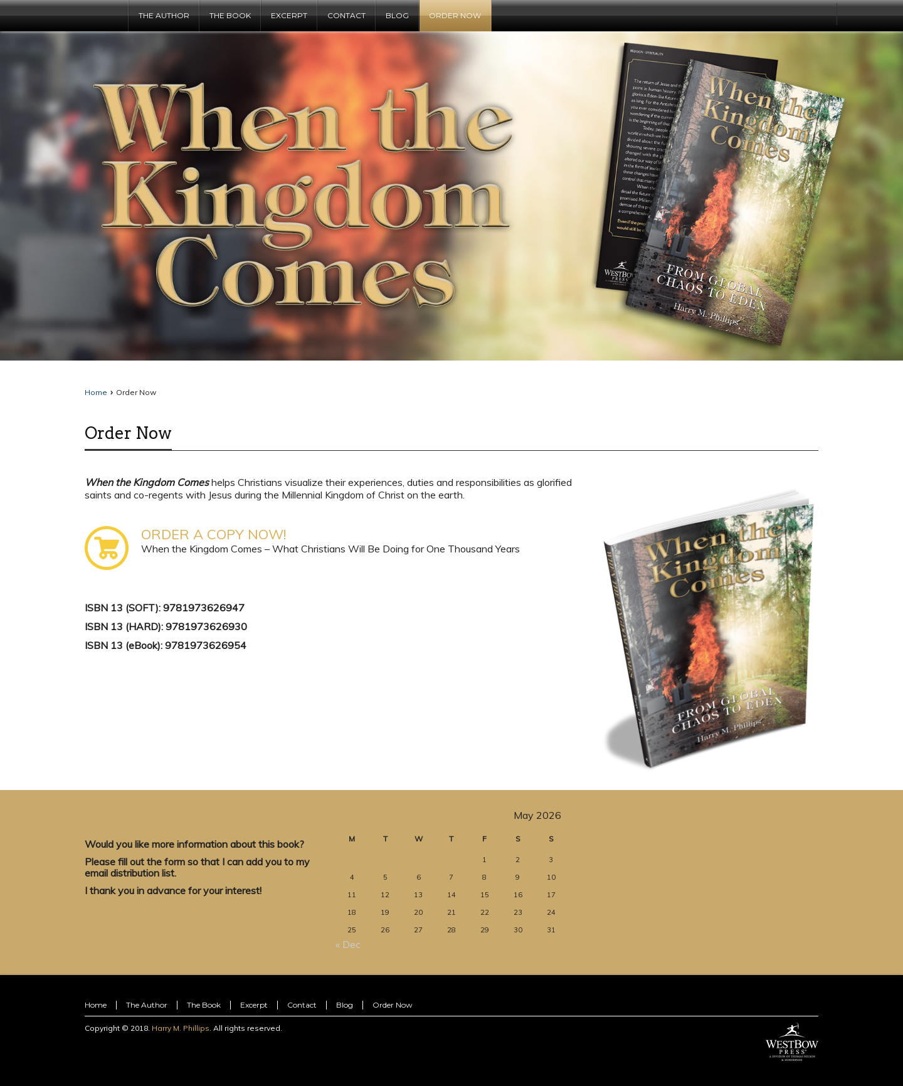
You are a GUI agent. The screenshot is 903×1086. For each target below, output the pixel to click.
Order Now (128, 433)
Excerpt (254, 1005)
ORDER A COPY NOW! (213, 534)
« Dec (348, 944)
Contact (302, 1005)
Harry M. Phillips (180, 1028)
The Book (204, 1005)
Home (96, 392)
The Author (146, 1005)
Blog (344, 1005)
